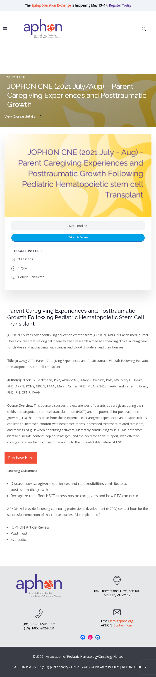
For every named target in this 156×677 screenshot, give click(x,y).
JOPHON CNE (15, 77)
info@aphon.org (121, 621)
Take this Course (78, 237)
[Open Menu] (5, 28)
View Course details (24, 116)
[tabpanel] (78, 428)
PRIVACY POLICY (107, 667)
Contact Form (123, 625)
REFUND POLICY (134, 667)
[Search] (145, 28)
